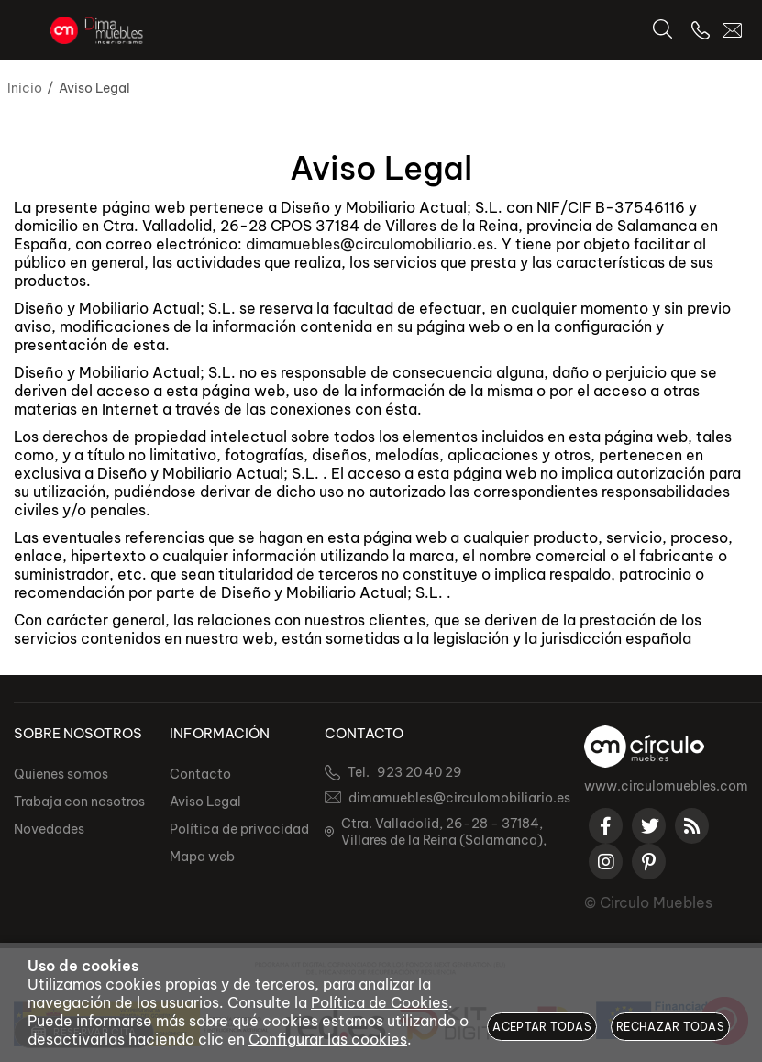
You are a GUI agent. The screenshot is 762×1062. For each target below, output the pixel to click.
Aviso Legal (205, 801)
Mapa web (202, 856)
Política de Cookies (379, 1002)
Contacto (200, 774)
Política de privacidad (239, 829)
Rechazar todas (670, 1027)
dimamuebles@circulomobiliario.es (369, 244)
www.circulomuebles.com (666, 786)
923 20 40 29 (419, 772)
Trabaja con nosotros (79, 801)
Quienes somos (61, 774)
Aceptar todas (541, 1027)
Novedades (49, 829)
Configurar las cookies (327, 1039)
